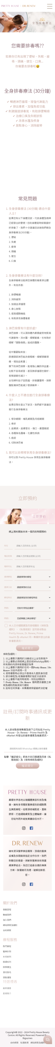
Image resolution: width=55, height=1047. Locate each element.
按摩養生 (7, 958)
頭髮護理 (7, 968)
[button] (49, 6)
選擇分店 (17, 587)
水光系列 (7, 948)
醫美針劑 (7, 943)
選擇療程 (17, 576)
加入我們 (7, 916)
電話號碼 (17, 556)
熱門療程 (7, 937)
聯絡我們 (7, 910)
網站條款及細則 (10, 921)
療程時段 (17, 597)
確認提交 (27, 648)
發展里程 (7, 905)
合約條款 (7, 926)
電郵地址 (17, 566)
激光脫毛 (7, 963)
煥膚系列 (7, 953)
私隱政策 (24, 1042)
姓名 (16, 545)
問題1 (16, 607)
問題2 (16, 618)
